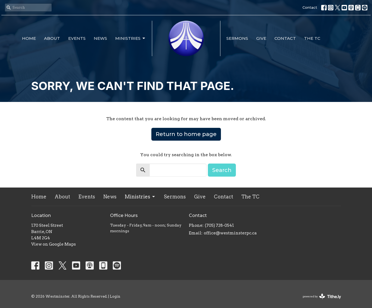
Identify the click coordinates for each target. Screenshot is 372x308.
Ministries (130, 38)
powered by (322, 296)
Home (29, 38)
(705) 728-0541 (219, 225)
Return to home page (186, 134)
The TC (312, 38)
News (100, 38)
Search (222, 170)
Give (261, 38)
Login (115, 296)
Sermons (237, 38)
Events (77, 38)
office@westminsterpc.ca (230, 233)
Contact (309, 7)
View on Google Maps (53, 244)
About (52, 38)
